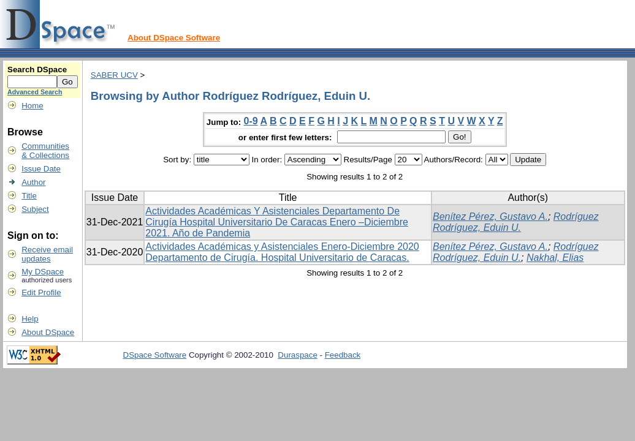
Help (29, 318)
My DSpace (42, 271)
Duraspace (297, 355)
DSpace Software (155, 355)
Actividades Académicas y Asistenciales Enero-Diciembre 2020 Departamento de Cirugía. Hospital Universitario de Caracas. (282, 252)
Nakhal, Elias (555, 257)
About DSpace (47, 332)
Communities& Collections (45, 150)
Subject (34, 209)
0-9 (251, 121)
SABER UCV (114, 75)
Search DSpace (37, 69)
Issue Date (41, 168)
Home (32, 105)
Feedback (343, 355)
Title (29, 195)
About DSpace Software (173, 37)
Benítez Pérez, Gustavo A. (490, 216)
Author (33, 182)
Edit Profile (41, 292)
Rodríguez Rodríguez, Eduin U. (516, 222)
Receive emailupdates (47, 254)
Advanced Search (34, 92)
